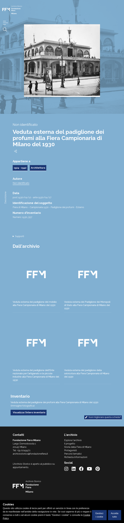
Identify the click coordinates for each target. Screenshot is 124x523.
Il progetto (69, 443)
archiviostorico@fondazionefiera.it (30, 453)
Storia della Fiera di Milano (77, 447)
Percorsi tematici (73, 453)
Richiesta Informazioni (75, 457)
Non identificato (21, 183)
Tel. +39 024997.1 (21, 450)
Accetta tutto (114, 515)
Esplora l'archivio (73, 440)
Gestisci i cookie (99, 515)
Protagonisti (70, 450)
